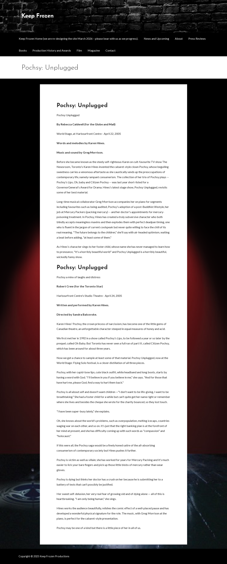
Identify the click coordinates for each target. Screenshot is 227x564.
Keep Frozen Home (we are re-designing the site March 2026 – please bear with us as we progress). (78, 38)
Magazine (94, 50)
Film (79, 50)
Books (23, 50)
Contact (110, 50)
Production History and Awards (51, 50)
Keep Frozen (37, 16)
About (179, 38)
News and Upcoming (156, 38)
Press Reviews (197, 38)
